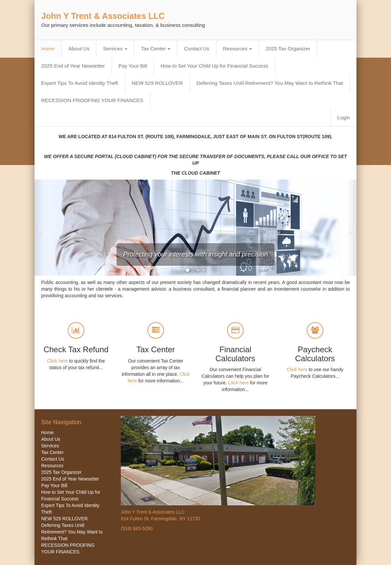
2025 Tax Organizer (288, 48)
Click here (57, 361)
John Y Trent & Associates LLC (103, 16)
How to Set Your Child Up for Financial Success (214, 66)
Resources (237, 48)
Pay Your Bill (132, 66)
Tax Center (156, 48)
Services (115, 48)
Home (48, 48)
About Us (78, 48)
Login (343, 117)
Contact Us (196, 48)
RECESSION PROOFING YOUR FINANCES (92, 100)
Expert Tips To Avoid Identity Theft (79, 83)
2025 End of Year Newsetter (73, 66)
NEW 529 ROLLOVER (157, 83)
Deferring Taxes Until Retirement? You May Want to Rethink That (269, 83)
